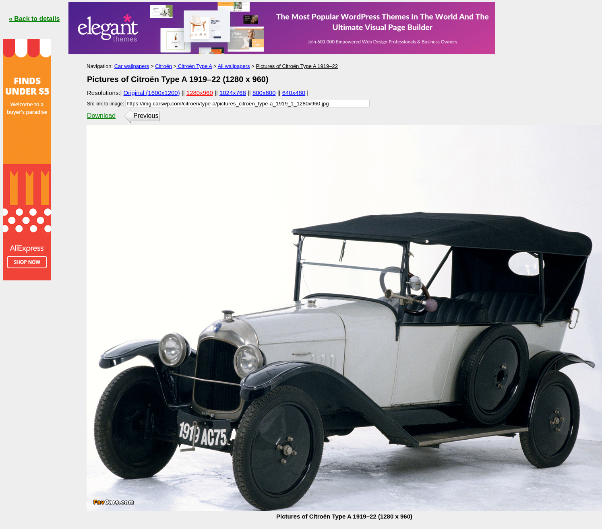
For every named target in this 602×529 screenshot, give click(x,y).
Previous (145, 115)
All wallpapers (233, 66)
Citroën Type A (194, 66)
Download (101, 115)
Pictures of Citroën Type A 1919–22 (297, 66)
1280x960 (199, 92)
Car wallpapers (131, 66)
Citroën (163, 66)
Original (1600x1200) (152, 92)
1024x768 (232, 92)
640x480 (294, 92)
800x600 (264, 92)
